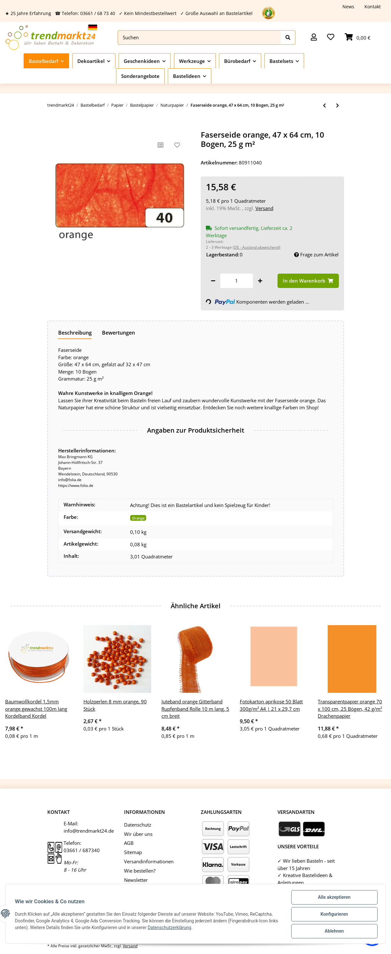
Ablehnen (333, 931)
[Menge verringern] (213, 281)
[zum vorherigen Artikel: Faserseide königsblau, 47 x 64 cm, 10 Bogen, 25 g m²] (324, 105)
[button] (314, 37)
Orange (138, 518)
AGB (129, 843)
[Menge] (236, 281)
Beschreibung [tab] (75, 332)
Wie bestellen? (139, 870)
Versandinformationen (149, 861)
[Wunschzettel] (331, 37)
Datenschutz (137, 824)
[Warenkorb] (358, 37)
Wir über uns (138, 834)
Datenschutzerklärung (180, 928)
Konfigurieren (333, 914)
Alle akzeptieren (333, 898)
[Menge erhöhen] (260, 281)
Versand (264, 208)
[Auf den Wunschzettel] (177, 145)
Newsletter (136, 880)
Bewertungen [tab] (118, 332)
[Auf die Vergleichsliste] (160, 145)
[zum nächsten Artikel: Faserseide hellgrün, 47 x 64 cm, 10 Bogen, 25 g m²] (337, 105)
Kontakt (372, 7)
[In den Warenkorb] (52, 126)
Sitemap (133, 852)
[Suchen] (199, 37)
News (348, 7)
